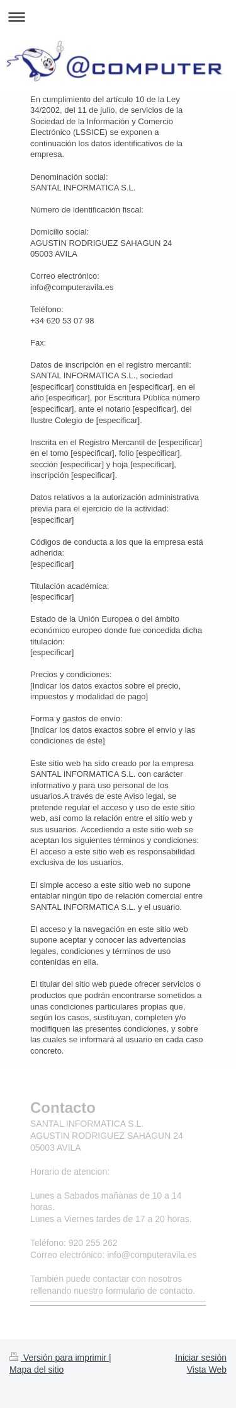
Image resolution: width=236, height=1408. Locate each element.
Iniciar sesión (201, 1358)
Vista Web (207, 1369)
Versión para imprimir (59, 1358)
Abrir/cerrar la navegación (118, 16)
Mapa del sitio (36, 1369)
